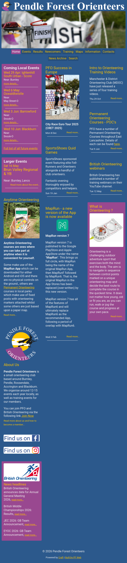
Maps (79, 52)
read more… (17, 499)
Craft (60, 557)
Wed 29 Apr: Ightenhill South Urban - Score (19, 76)
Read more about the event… (25, 184)
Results (38, 52)
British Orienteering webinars (106, 166)
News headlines (15, 484)
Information (92, 52)
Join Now (27, 416)
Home (16, 52)
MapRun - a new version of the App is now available (61, 212)
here (117, 144)
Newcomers (53, 52)
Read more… (10, 315)
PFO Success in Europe (59, 70)
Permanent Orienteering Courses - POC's (103, 118)
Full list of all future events (21, 148)
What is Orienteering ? (101, 208)
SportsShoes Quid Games (61, 150)
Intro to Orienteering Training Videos (106, 70)
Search (73, 58)
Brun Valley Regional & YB (22, 170)
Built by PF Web (73, 557)
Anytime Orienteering (21, 200)
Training (68, 52)
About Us (11, 365)
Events (26, 52)
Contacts (108, 52)
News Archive (57, 58)
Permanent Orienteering (19, 287)
